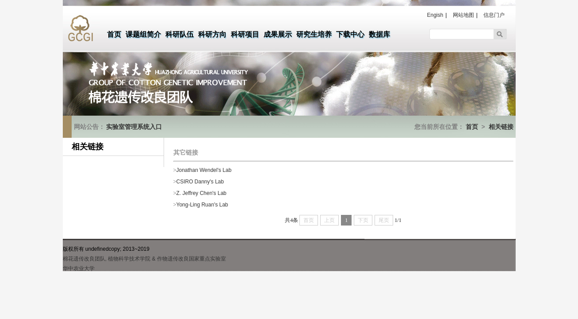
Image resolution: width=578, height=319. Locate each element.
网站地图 (463, 15)
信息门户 (494, 15)
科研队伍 (179, 34)
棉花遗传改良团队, (85, 259)
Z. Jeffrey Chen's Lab (201, 193)
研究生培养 (314, 34)
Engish (435, 15)
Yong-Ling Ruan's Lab (202, 205)
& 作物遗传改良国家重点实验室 (189, 259)
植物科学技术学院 (129, 259)
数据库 (379, 34)
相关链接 (501, 126)
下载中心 (350, 34)
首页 (114, 34)
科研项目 (245, 34)
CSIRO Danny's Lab (200, 182)
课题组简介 (143, 34)
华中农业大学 (79, 268)
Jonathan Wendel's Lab (204, 170)
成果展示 (278, 34)
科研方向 (212, 34)
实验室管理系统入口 (134, 126)
